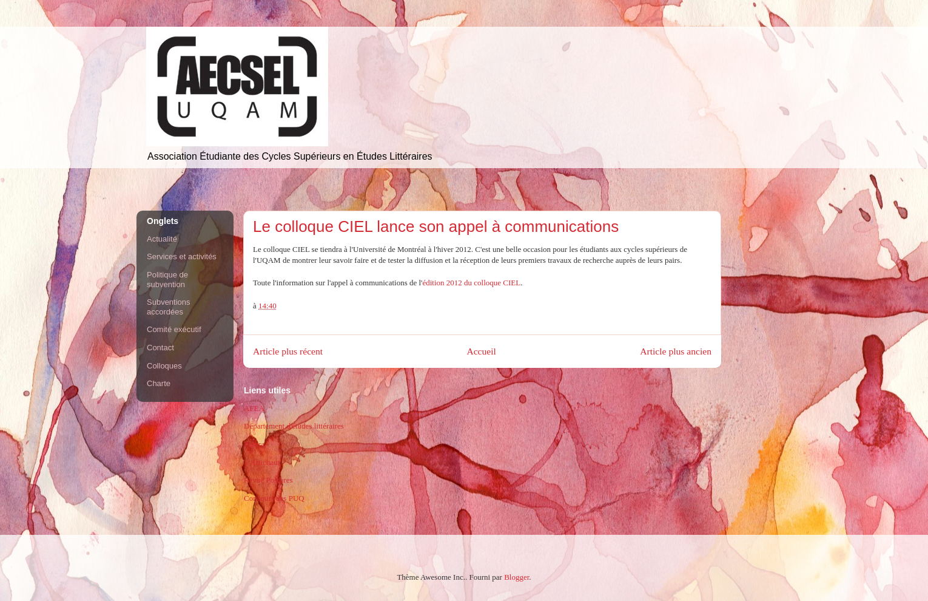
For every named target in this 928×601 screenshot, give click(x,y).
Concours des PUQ (274, 498)
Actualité (162, 238)
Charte (158, 383)
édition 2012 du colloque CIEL (471, 282)
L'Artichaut (262, 462)
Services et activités (182, 256)
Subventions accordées (168, 306)
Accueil (481, 351)
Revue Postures (268, 479)
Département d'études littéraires (294, 425)
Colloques (164, 365)
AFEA (254, 408)
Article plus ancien (675, 351)
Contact (160, 347)
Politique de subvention (167, 279)
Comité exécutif (174, 329)
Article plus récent (288, 351)
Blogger (516, 577)
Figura (254, 444)
